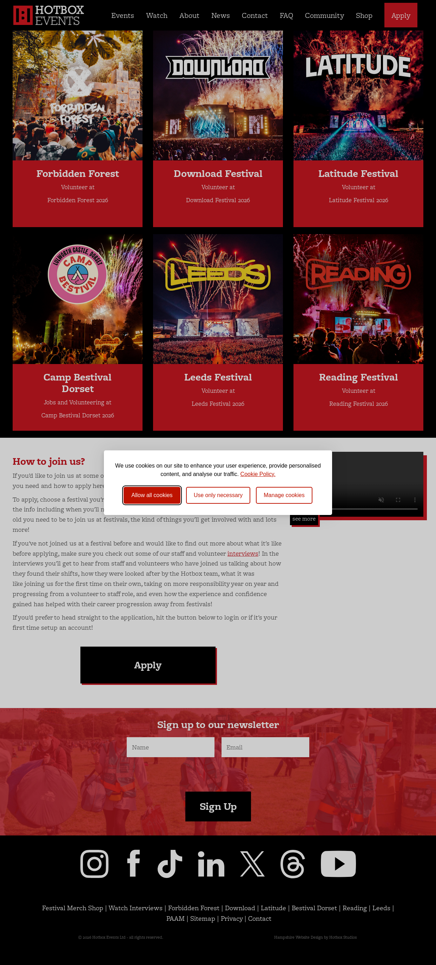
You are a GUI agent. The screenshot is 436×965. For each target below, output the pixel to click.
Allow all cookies (151, 495)
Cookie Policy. (258, 474)
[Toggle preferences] (284, 495)
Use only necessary (218, 495)
